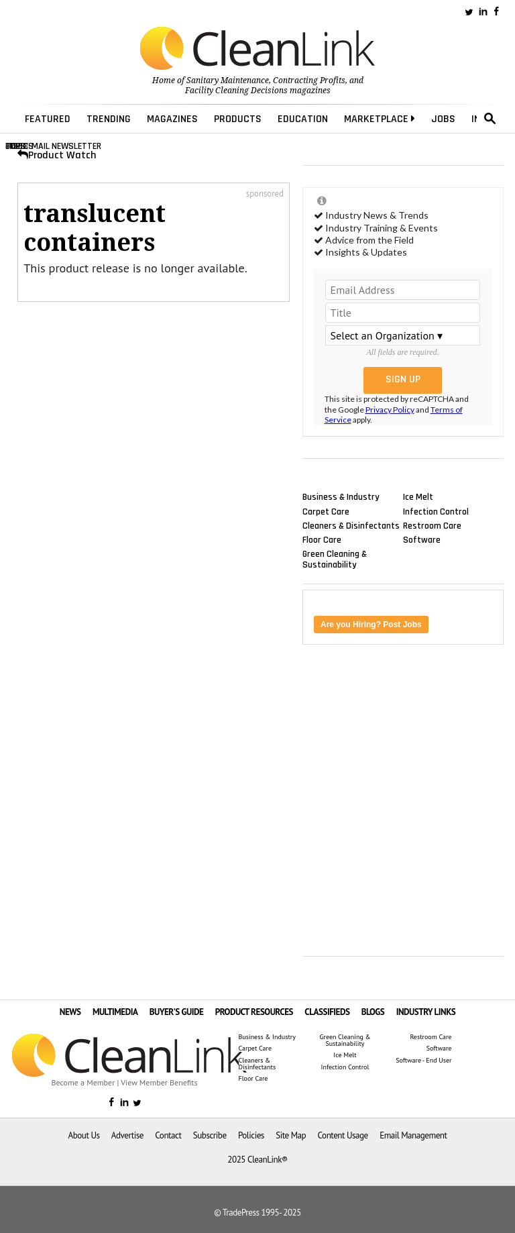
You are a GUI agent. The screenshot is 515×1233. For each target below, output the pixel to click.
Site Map (291, 1135)
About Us (84, 1135)
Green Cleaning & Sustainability (334, 559)
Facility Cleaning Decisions (236, 90)
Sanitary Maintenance (227, 80)
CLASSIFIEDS (326, 1012)
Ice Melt (418, 497)
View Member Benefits (159, 1082)
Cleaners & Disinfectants (351, 525)
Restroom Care (432, 525)
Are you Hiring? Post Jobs (371, 624)
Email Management (413, 1135)
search (490, 118)
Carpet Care (325, 511)
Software (422, 539)
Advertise (127, 1135)
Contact (168, 1135)
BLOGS (373, 1012)
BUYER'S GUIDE (177, 1012)
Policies (251, 1135)
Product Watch (56, 155)
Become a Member (83, 1082)
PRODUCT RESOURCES (254, 1012)
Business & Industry (341, 497)
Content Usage (343, 1135)
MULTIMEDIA (115, 1012)
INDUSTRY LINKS (426, 1012)
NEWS (70, 1012)
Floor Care (321, 539)
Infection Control (436, 511)
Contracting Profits (309, 80)
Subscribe (210, 1135)
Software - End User (423, 1060)
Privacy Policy (389, 410)
